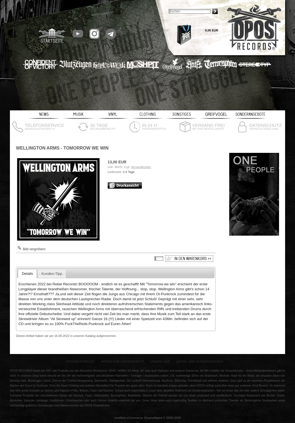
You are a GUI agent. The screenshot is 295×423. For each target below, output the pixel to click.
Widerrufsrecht (80, 361)
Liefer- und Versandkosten (199, 361)
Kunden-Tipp (52, 274)
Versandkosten (141, 167)
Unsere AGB (160, 361)
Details (27, 274)
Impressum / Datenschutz (122, 361)
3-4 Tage (129, 172)
